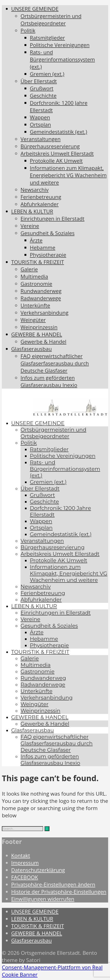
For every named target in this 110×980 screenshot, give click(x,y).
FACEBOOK (24, 877)
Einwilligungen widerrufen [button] (42, 899)
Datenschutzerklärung (38, 870)
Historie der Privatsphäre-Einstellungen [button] (58, 891)
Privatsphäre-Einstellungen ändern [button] (53, 884)
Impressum (25, 862)
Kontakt (20, 855)
